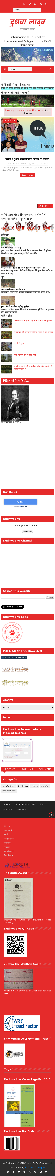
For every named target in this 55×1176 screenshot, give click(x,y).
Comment (45, 769)
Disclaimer (9, 855)
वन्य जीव (7, 843)
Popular (28, 769)
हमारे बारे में (7, 809)
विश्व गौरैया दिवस (9, 791)
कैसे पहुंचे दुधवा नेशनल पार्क (25, 355)
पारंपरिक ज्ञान (9, 851)
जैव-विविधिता (23, 786)
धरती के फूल (19, 343)
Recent (10, 769)
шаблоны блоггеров (35, 1167)
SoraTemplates (43, 1163)
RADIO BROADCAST (25, 804)
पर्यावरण (34, 786)
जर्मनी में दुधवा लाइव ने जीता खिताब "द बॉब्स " (27, 159)
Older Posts (45, 206)
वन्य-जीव (44, 786)
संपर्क (42, 804)
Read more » (27, 175)
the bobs (10, 121)
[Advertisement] (27, 457)
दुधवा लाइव (27, 22)
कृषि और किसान (9, 786)
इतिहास (7, 847)
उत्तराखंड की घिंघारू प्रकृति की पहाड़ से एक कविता (33, 332)
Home (6, 804)
